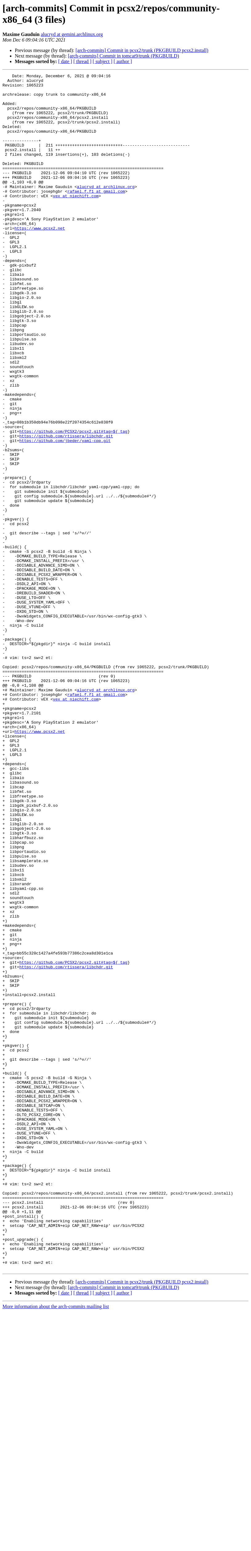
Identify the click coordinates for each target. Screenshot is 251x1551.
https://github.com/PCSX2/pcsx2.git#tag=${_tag (73, 503)
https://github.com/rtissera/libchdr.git (66, 509)
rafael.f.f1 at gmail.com (96, 215)
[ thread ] (82, 61)
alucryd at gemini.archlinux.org (72, 34)
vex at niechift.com (76, 220)
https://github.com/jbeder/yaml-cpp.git (65, 514)
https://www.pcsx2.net (39, 259)
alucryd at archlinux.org (106, 209)
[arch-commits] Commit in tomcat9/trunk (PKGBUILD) (123, 55)
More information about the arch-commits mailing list (55, 1545)
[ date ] (65, 61)
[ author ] (123, 61)
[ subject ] (102, 61)
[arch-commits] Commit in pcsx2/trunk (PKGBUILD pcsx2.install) (141, 50)
